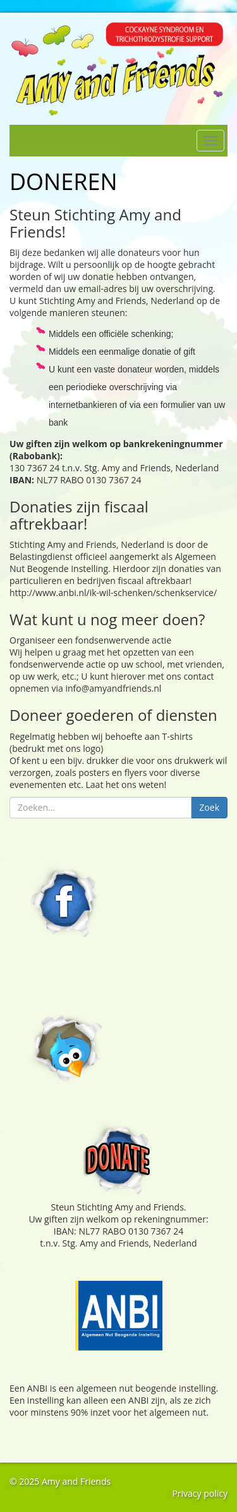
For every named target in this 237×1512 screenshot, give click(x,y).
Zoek (209, 807)
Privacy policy (200, 1493)
